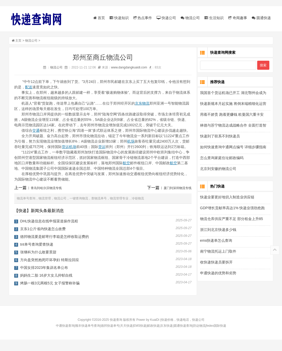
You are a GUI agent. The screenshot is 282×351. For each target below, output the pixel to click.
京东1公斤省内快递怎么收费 (43, 240)
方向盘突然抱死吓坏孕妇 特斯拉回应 (49, 271)
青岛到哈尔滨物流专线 (46, 199)
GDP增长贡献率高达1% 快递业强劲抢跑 (232, 209)
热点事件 (142, 18)
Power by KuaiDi (147, 331)
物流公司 (190, 18)
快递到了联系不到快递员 (220, 137)
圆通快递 (261, 18)
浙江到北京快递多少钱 (218, 230)
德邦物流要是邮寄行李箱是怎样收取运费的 (54, 248)
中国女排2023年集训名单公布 (44, 279)
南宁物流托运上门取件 (218, 252)
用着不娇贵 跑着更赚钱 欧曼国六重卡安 (232, 115)
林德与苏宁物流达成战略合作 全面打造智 (233, 126)
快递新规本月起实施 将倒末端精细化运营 (233, 104)
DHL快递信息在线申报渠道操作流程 (49, 232)
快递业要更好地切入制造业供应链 (227, 198)
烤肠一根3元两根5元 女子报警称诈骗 (49, 294)
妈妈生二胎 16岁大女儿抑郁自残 (46, 287)
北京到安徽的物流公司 (218, 169)
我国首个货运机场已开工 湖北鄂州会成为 (233, 93)
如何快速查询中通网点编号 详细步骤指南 (233, 148)
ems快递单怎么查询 (216, 241)
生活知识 (214, 18)
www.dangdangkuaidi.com (128, 68)
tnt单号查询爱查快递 (36, 256)
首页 (99, 18)
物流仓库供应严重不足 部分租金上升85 (231, 219)
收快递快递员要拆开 (216, 263)
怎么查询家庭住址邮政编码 (221, 159)
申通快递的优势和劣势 (218, 274)
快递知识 (119, 18)
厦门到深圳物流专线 (174, 199)
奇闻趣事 (237, 18)
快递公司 (166, 18)
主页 (18, 41)
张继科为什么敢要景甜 (38, 263)
